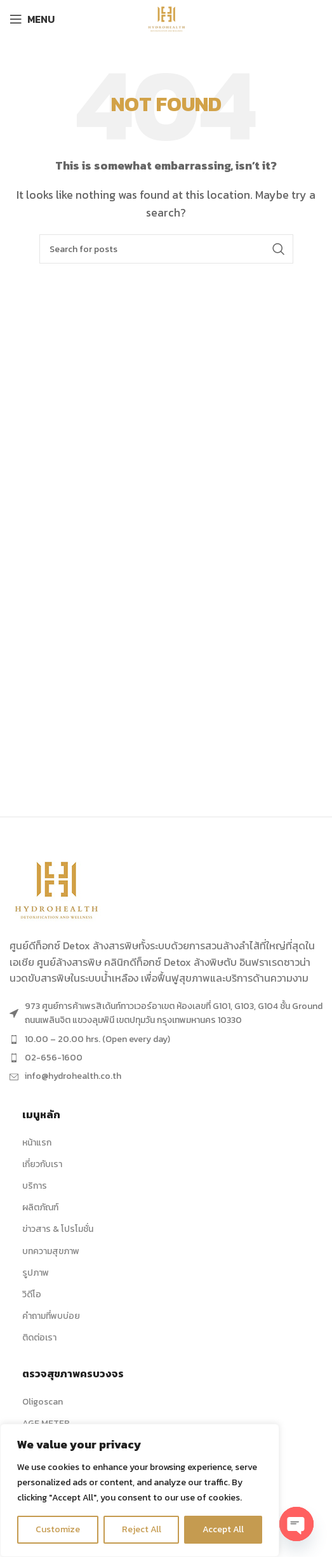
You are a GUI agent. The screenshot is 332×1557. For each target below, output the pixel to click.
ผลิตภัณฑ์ (40, 1207)
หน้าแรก (36, 1142)
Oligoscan (42, 1401)
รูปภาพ (35, 1273)
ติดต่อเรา (39, 1337)
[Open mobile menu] (32, 19)
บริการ (34, 1186)
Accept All (223, 1529)
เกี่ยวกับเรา (42, 1164)
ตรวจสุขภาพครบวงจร (73, 1373)
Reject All (141, 1529)
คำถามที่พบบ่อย (51, 1316)
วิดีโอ (31, 1294)
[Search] (166, 249)
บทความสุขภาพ (50, 1251)
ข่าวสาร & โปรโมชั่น (57, 1229)
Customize (58, 1529)
